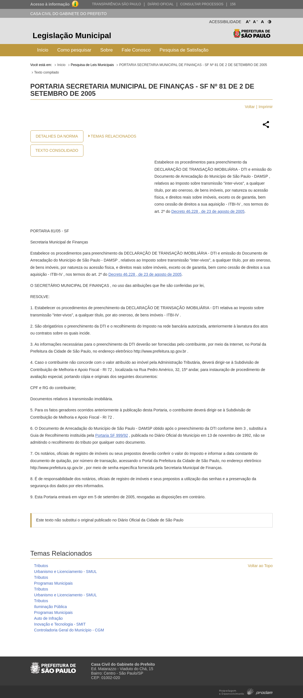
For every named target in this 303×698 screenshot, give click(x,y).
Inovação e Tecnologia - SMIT (60, 624)
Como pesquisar (74, 50)
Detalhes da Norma (57, 136)
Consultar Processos (201, 4)
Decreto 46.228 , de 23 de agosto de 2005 (207, 211)
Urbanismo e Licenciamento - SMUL (65, 571)
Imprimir (266, 106)
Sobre (106, 50)
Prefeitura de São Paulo (251, 36)
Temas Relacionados (113, 136)
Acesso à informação (50, 4)
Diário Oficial (161, 4)
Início (42, 50)
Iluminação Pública (50, 606)
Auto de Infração (48, 618)
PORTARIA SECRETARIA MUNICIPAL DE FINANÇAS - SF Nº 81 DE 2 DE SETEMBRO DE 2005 (193, 65)
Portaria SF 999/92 (111, 435)
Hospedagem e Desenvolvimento (246, 691)
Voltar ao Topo (260, 565)
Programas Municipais (53, 583)
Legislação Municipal (72, 35)
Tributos (41, 565)
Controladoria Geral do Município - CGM (69, 630)
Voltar (250, 106)
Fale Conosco (136, 50)
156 (232, 4)
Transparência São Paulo (116, 4)
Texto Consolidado (56, 150)
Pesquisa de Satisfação (184, 50)
